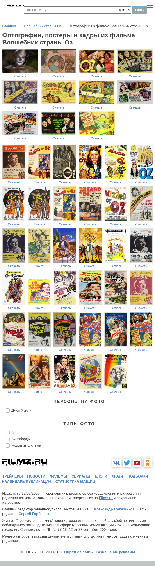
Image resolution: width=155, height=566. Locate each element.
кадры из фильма (26, 445)
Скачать (20, 76)
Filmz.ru (106, 498)
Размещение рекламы (115, 552)
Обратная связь (78, 552)
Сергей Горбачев (33, 514)
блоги (101, 476)
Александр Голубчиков (114, 509)
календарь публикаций (26, 482)
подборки (138, 476)
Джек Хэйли (21, 410)
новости (36, 476)
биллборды (20, 439)
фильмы (58, 476)
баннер (17, 433)
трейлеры (12, 476)
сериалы (80, 476)
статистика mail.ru (75, 482)
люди (117, 476)
